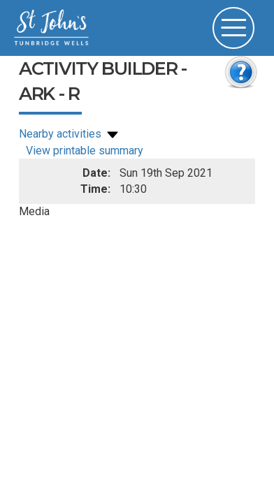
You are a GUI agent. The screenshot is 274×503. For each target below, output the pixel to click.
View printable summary (84, 150)
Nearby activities (70, 133)
